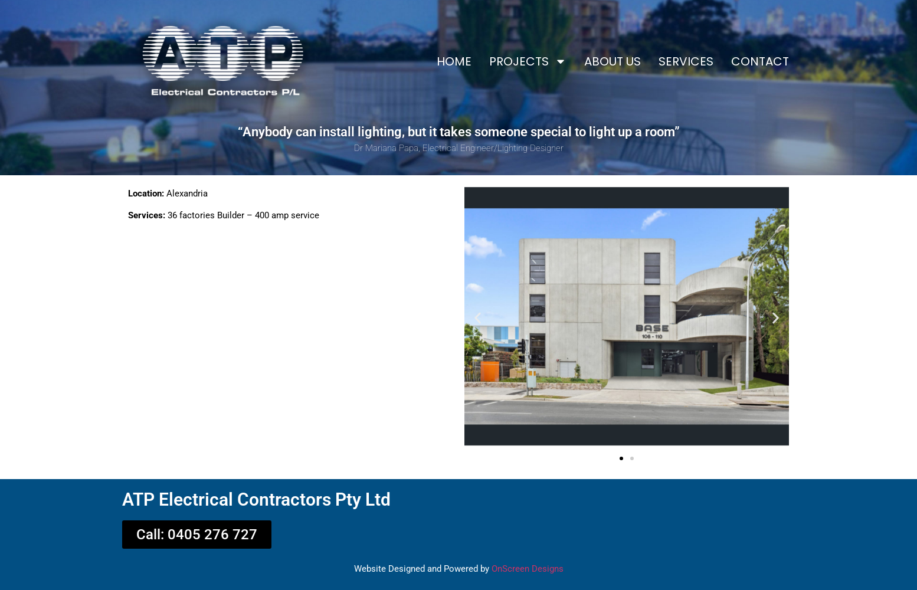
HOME (454, 61)
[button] (477, 318)
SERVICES (686, 61)
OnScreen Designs (528, 568)
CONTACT (760, 61)
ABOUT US (612, 61)
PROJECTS (527, 61)
